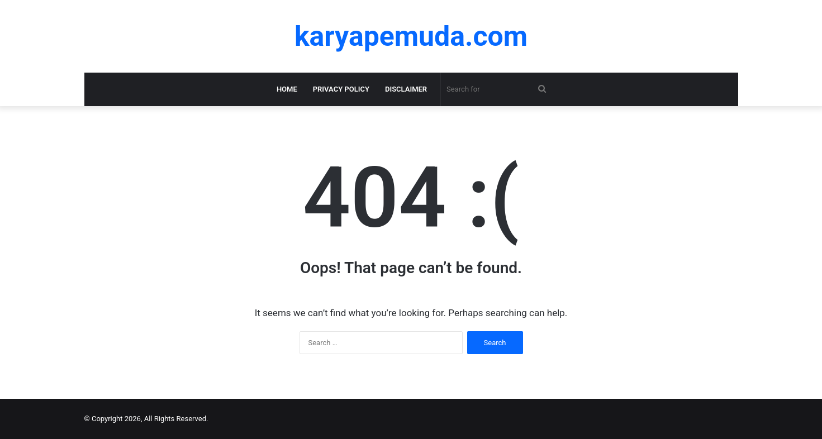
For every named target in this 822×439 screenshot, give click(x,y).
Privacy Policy (341, 89)
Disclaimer (406, 89)
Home (287, 89)
